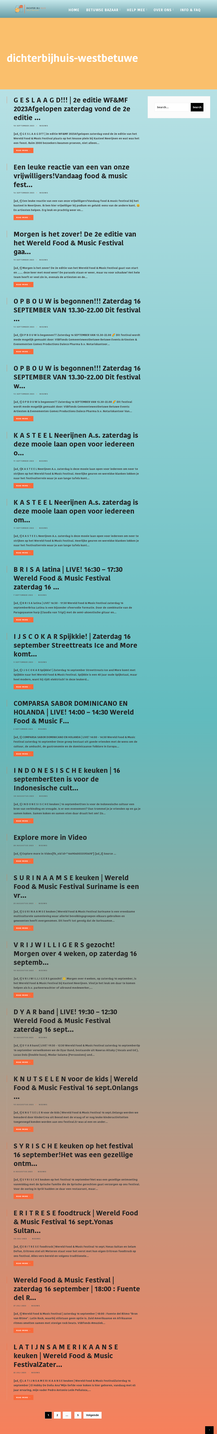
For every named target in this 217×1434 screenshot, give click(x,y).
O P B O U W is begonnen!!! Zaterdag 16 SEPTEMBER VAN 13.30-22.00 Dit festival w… (77, 377)
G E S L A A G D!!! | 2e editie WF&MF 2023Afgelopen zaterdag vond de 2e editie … (72, 108)
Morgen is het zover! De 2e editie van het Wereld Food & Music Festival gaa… (75, 243)
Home (73, 10)
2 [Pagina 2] (57, 1415)
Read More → (23, 150)
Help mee (136, 10)
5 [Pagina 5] (78, 1415)
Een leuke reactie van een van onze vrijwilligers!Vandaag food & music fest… (72, 175)
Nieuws (44, 125)
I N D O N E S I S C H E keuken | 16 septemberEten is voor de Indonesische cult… (67, 779)
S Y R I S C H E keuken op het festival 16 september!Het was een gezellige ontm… (73, 1154)
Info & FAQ (190, 10)
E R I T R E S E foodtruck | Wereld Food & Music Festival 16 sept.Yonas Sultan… (76, 1221)
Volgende (92, 1415)
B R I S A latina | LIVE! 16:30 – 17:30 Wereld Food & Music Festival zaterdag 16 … (68, 578)
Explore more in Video (50, 837)
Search (197, 107)
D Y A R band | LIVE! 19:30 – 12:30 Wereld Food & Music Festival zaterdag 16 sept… (65, 1020)
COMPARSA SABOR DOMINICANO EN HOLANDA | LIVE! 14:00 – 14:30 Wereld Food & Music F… (74, 712)
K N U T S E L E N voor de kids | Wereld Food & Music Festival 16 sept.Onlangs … (76, 1087)
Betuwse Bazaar (102, 10)
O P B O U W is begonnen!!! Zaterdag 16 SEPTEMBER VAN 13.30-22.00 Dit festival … (77, 310)
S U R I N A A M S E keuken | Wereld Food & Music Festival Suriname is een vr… (76, 886)
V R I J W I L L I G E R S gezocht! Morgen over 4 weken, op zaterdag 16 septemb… (75, 953)
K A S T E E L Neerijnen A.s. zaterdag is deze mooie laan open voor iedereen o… (76, 444)
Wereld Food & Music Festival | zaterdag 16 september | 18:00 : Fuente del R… (77, 1288)
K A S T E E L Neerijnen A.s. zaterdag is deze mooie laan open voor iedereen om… (76, 511)
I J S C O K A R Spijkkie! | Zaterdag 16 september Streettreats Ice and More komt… (75, 645)
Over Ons (163, 10)
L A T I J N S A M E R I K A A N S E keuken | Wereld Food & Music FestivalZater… (66, 1355)
